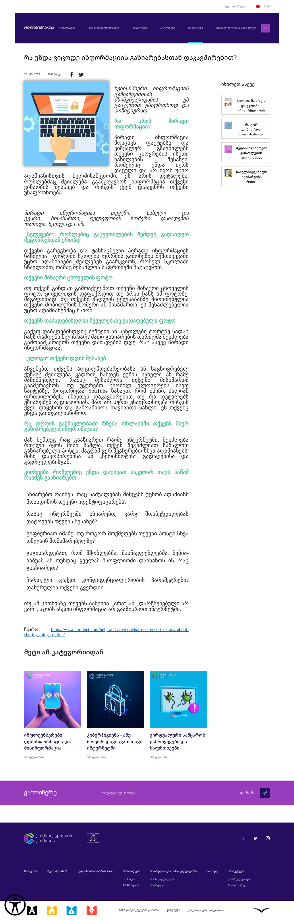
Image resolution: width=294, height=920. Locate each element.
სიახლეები (139, 28)
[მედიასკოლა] (52, 910)
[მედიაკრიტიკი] (91, 910)
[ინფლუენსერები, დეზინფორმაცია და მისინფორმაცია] (52, 715)
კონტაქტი (173, 910)
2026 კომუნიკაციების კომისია (139, 910)
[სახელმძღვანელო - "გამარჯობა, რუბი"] (245, 176)
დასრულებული (239, 879)
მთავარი (31, 871)
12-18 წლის (131, 885)
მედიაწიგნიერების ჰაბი (103, 28)
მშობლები (158, 885)
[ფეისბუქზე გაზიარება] (71, 74)
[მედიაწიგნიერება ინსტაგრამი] (268, 838)
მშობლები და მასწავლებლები (173, 871)
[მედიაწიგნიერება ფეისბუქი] (243, 838)
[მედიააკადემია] (32, 910)
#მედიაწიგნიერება (38, 28)
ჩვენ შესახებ (67, 28)
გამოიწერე (40, 793)
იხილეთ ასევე (238, 84)
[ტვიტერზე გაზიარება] (81, 74)
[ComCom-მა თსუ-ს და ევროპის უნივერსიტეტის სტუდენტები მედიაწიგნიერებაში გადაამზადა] (245, 105)
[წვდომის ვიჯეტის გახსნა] (15, 905)
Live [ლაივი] (263, 6)
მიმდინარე (236, 885)
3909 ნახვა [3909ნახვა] (54, 74)
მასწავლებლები (162, 879)
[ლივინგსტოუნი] (261, 910)
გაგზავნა (247, 792)
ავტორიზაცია (235, 6)
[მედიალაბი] (71, 910)
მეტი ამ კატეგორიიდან (63, 651)
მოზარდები (195, 28)
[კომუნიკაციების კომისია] (48, 838)
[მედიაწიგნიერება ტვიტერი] (255, 838)
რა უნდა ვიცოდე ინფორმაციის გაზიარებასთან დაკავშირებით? (130, 57)
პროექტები (167, 28)
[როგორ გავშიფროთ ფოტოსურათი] (245, 129)
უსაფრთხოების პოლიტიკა (205, 910)
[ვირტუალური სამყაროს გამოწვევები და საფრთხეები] (178, 715)
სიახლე (212, 871)
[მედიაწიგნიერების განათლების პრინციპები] (245, 152)
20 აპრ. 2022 (32, 74)
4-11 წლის (130, 879)
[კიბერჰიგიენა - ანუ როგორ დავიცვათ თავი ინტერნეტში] (115, 715)
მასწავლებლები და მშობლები (236, 28)
